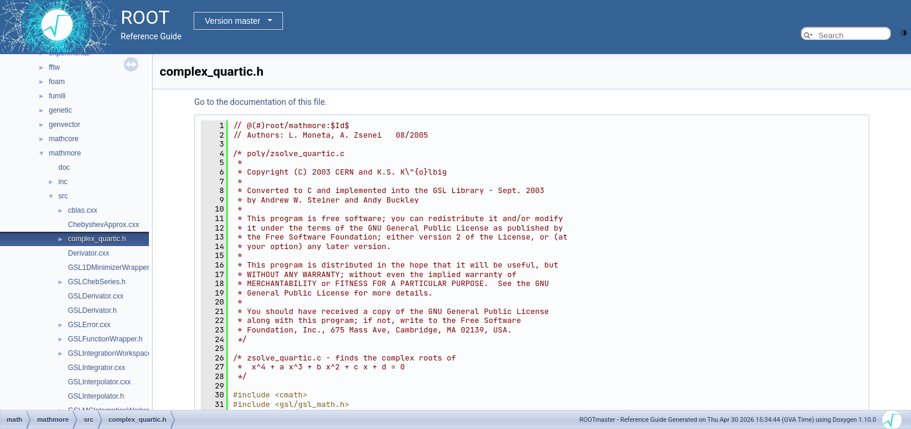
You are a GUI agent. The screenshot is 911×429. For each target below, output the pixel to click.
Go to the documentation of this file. (260, 102)
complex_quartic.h (97, 239)
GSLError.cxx (89, 325)
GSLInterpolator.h (96, 396)
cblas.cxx (82, 210)
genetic (60, 110)
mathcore (64, 139)
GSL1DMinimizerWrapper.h (111, 267)
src (63, 196)
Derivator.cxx (88, 253)
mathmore (65, 153)
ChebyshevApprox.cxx (103, 224)
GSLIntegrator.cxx (96, 367)
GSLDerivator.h (92, 310)
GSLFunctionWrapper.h (105, 339)
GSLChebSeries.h (97, 282)
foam (57, 81)
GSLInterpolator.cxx (99, 382)
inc (62, 182)
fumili (57, 96)
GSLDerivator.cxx (95, 296)
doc (64, 167)
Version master (232, 21)
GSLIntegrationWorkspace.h (113, 353)
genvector (64, 124)
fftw (54, 67)
